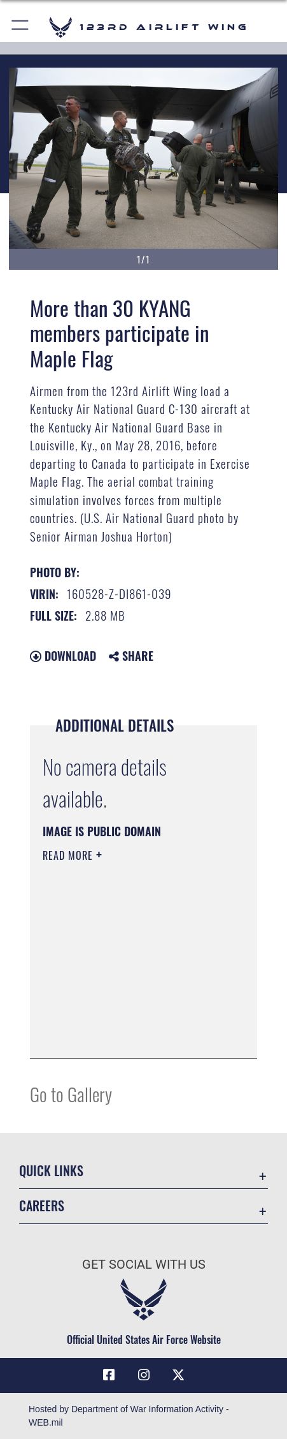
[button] (20, 27)
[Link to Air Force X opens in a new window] (178, 1375)
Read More (69, 855)
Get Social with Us (144, 1264)
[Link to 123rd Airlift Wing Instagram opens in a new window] (143, 1375)
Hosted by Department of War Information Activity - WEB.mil (129, 1416)
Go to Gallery (71, 1093)
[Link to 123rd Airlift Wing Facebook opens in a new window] (108, 1375)
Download (63, 655)
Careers (41, 1206)
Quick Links (51, 1171)
